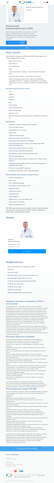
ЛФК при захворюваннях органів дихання (20, 292)
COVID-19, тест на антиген (15, 284)
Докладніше (27, 251)
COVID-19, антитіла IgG (14, 289)
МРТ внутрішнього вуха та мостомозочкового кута (23, 275)
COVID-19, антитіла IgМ (14, 287)
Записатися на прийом (15, 43)
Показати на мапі (10, 466)
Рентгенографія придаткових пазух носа (20, 278)
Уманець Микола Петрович (34, 7)
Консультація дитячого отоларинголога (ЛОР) (21, 266)
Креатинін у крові (13, 272)
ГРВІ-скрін (10, 269)
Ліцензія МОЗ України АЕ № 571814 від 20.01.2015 (29, 476)
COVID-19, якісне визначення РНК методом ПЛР (22, 281)
